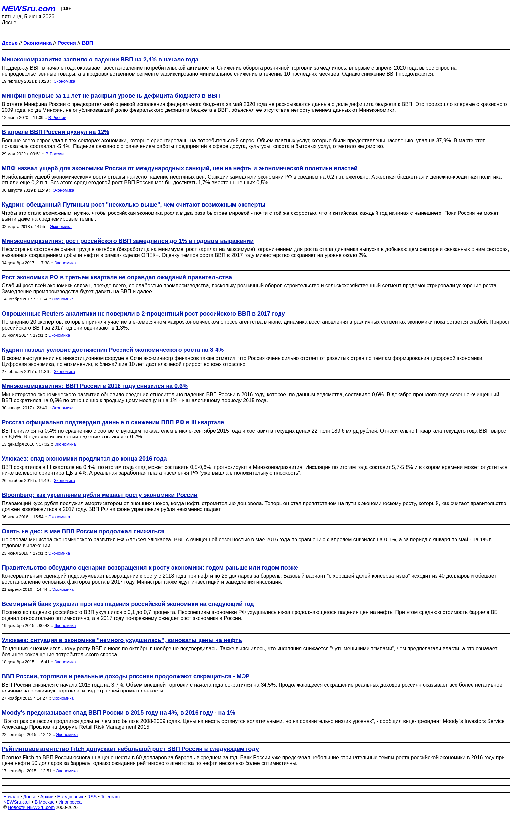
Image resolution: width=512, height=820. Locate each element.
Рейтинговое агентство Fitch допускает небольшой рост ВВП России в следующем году (130, 749)
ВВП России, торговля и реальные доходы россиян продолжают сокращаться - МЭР (126, 676)
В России (57, 117)
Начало (11, 796)
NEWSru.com (29, 8)
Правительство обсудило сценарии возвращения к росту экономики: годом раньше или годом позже (150, 567)
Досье (29, 796)
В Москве (45, 802)
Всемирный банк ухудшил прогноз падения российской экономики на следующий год (128, 604)
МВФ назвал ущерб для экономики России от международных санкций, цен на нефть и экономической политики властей (180, 168)
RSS (92, 796)
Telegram (110, 796)
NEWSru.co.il (16, 802)
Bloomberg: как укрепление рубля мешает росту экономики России (100, 495)
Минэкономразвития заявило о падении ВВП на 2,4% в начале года (100, 59)
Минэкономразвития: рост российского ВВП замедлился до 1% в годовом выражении (128, 241)
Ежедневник (70, 796)
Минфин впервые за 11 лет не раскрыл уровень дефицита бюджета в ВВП (111, 96)
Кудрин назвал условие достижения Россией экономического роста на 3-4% (113, 350)
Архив (46, 796)
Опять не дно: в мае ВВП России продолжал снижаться (83, 531)
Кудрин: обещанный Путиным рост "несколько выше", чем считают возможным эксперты (134, 204)
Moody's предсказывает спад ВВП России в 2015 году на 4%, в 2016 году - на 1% (118, 712)
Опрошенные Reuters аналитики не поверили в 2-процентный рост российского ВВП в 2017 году (143, 313)
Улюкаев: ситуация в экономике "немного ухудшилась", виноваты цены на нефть (122, 640)
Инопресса (70, 802)
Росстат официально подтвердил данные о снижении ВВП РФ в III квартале (113, 422)
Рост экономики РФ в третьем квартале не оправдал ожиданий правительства (117, 277)
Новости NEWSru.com (31, 807)
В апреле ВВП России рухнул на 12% (55, 132)
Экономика (64, 81)
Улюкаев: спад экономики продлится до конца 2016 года (84, 458)
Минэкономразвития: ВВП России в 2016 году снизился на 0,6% (95, 386)
